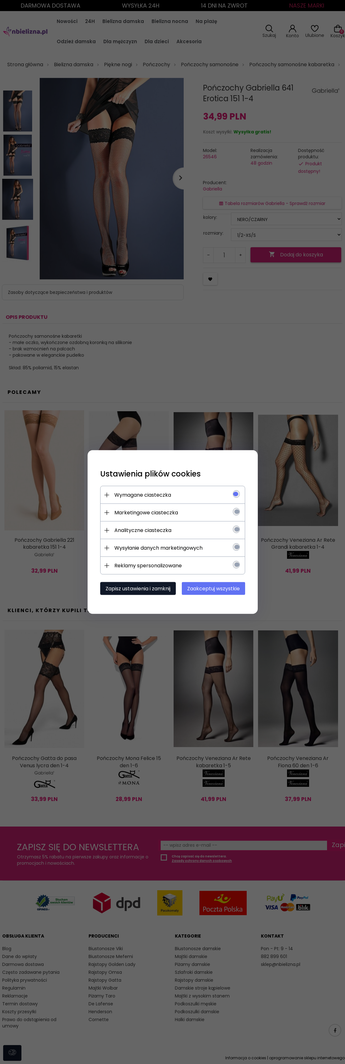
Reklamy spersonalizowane (148, 565)
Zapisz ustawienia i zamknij (138, 588)
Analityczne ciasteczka (142, 530)
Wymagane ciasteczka (142, 495)
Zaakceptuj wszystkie (213, 588)
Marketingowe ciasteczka (146, 512)
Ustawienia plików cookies (150, 473)
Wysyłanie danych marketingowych (158, 548)
